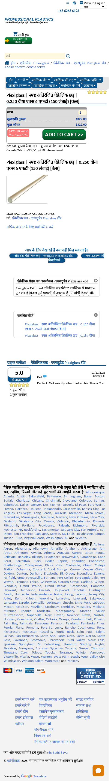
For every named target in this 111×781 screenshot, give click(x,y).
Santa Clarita (85, 636)
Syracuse (56, 648)
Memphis (76, 513)
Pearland (72, 623)
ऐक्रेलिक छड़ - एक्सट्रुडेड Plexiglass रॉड (36, 218)
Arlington (21, 553)
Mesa (89, 513)
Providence (46, 525)
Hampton (98, 586)
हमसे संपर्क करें (24, 699)
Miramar (9, 611)
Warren (46, 656)
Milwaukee (11, 517)
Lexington (54, 602)
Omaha (49, 521)
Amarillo (57, 548)
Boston (99, 496)
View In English (92, 3)
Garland (86, 582)
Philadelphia (81, 521)
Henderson (28, 590)
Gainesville (48, 582)
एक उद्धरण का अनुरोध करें (55, 699)
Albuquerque (95, 492)
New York (97, 517)
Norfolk (99, 615)
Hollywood (61, 590)
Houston (36, 509)
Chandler (78, 561)
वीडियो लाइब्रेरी (48, 717)
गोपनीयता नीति (44, 730)
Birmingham (72, 496)
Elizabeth (50, 573)
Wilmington (11, 661)
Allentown (40, 548)
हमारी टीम (21, 711)
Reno (100, 627)
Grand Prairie (30, 586)
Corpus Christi (93, 569)
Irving (69, 594)
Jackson (80, 594)
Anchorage (88, 548)
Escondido (84, 573)
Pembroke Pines (93, 623)
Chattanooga (12, 565)
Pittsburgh (10, 525)
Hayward (9, 590)
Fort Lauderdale (86, 577)
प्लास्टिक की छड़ (65, 80)
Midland (98, 607)
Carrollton (23, 561)
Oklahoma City (29, 521)
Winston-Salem (32, 661)
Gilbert (99, 582)
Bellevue (9, 557)
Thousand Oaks (15, 652)
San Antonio (89, 529)
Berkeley (24, 557)
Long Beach (42, 513)
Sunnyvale (26, 648)
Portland (28, 525)
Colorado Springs (92, 500)
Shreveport (56, 640)
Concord (39, 569)
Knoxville (45, 598)
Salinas (8, 636)
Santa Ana (47, 636)
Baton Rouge (94, 553)
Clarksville (73, 565)
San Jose (42, 534)
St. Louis (68, 534)
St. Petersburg (49, 644)
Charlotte (22, 500)
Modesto (43, 611)
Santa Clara (66, 636)
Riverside (97, 525)
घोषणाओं (45, 724)
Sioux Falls (96, 640)
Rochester (29, 632)
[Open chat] (98, 770)
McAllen (36, 607)
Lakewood (97, 598)
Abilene (99, 544)
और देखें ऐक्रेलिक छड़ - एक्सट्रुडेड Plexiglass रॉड (43, 256)
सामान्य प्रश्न (83, 705)
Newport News (78, 615)
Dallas (24, 505)
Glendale (9, 586)
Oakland (9, 521)
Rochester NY (12, 529)
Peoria (7, 627)
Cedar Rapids (56, 561)
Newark (61, 517)
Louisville (60, 513)
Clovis (87, 565)
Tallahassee (85, 534)
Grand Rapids (55, 586)
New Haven (54, 615)
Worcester (52, 661)
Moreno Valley (92, 611)
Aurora (77, 553)
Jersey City (96, 594)
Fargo (21, 577)
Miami (99, 513)
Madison (22, 607)
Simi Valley (76, 640)
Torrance (66, 652)
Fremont (22, 582)
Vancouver (97, 652)
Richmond (80, 525)
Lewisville (38, 602)
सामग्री (23, 80)
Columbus (10, 505)
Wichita (80, 538)
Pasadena (41, 623)
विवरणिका (45, 705)
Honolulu (78, 590)
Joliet (7, 598)
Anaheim (72, 548)
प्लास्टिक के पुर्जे (70, 85)
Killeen (30, 598)
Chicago (37, 500)
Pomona (32, 627)
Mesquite (83, 607)
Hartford (21, 509)
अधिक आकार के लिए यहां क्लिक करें (29, 227)
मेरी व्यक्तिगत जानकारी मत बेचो (54, 742)
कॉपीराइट (13, 761)
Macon (8, 607)
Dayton (8, 573)
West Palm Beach (66, 656)
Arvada (36, 553)
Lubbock (99, 602)
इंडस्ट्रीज (90, 85)
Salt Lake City (69, 529)
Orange (64, 619)
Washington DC (56, 538)
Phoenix (98, 521)
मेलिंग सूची (83, 717)
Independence (41, 594)
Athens (49, 553)
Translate (33, 776)
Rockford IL (32, 529)
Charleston (96, 561)
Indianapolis (52, 509)
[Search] (35, 56)
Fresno (8, 509)
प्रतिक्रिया (82, 711)
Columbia (23, 569)
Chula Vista (53, 565)
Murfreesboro (13, 615)
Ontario (51, 619)
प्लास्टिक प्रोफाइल (45, 85)
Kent (18, 598)
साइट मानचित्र (84, 699)
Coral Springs (57, 569)
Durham (35, 573)
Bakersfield (36, 496)
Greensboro (78, 586)
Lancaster (10, 602)
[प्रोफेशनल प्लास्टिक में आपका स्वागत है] (29, 19)
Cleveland (70, 500)
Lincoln (68, 602)
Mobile (26, 611)
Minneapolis (30, 517)
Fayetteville (34, 577)
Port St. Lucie (51, 627)
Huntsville (22, 594)
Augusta (63, 553)
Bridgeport (52, 557)
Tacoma (70, 648)
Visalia (24, 656)
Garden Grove (68, 582)
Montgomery (65, 611)
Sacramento (50, 529)
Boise (88, 496)
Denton (21, 573)
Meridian (67, 607)
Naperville (34, 615)
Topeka (50, 652)
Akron (7, 548)
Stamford (70, 644)
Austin (21, 496)
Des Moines (51, 505)
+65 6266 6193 (68, 11)
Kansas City (90, 509)
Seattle (55, 534)
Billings (37, 557)
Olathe (39, 619)
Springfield (26, 644)
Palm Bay (10, 623)
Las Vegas (24, 513)
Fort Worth (96, 505)
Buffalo (8, 500)
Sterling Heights (92, 644)
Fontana (50, 577)
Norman (9, 619)
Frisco (34, 582)
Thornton (97, 648)
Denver (36, 505)
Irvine (58, 594)
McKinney (52, 607)
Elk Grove (67, 573)
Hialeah (44, 590)
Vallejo (81, 652)
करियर (19, 724)
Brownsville (70, 557)
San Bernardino (27, 636)
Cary (38, 561)
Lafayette (62, 598)
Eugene (99, 573)
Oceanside (24, 619)
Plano (19, 627)
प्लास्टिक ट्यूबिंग (90, 80)
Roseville (46, 632)
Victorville (10, 656)
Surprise (42, 648)
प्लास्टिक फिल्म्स (19, 85)
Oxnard (99, 619)
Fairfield (9, 577)
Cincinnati (53, 500)
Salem (100, 632)
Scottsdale (38, 640)
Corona (75, 569)
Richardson (11, 632)
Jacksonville (71, 509)
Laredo (24, 602)
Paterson (57, 623)
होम (11, 80)
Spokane (9, 644)
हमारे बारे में (22, 705)
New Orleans (78, 517)
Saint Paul (85, 632)
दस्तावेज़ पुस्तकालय (51, 711)
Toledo (36, 652)
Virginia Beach (34, 538)
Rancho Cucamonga (79, 627)
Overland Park (81, 619)
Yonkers (72, 661)
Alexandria (22, 548)
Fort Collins (65, 577)
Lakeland (79, 598)
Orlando (63, 521)
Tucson (8, 538)
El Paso (80, 505)
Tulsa (18, 538)
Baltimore (54, 496)
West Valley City (93, 656)
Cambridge (88, 557)
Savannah (20, 640)
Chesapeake (33, 565)
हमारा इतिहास (24, 717)
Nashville (47, 517)
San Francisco (23, 534)
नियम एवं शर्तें (42, 736)
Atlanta (8, 496)
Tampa (99, 534)
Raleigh (63, 525)
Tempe (83, 648)
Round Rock (64, 632)
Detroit (68, 505)
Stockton (9, 648)
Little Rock (82, 602)
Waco (35, 656)
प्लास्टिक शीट (41, 80)
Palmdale (26, 623)
